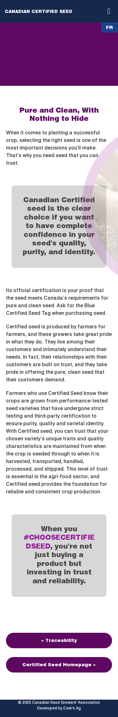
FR (109, 27)
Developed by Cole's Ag (59, 708)
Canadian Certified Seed (38, 11)
